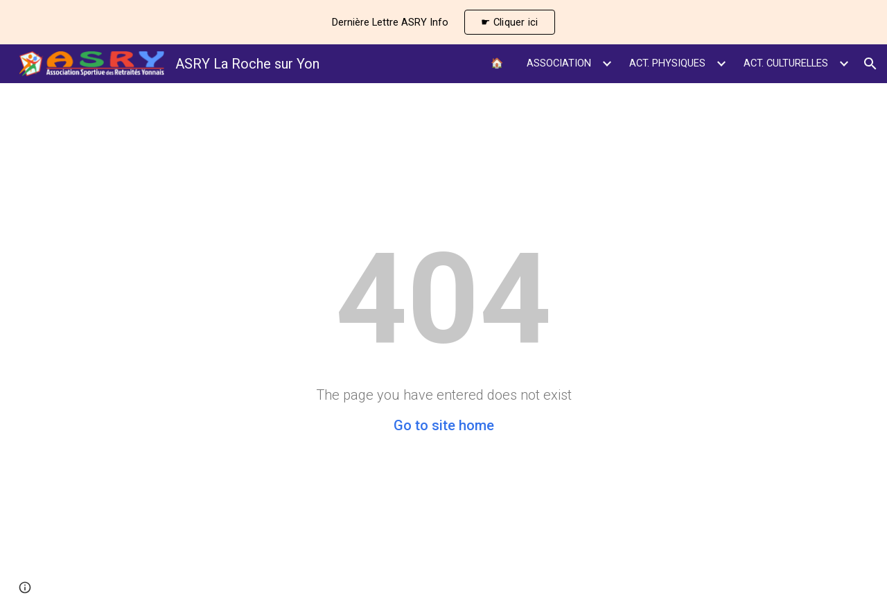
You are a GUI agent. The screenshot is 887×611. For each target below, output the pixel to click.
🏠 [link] (497, 63)
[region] (443, 22)
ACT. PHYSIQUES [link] (667, 63)
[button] (870, 63)
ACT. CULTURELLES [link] (786, 63)
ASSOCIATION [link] (559, 63)
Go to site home (444, 425)
